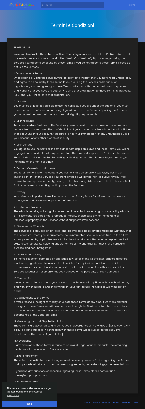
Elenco (135, 402)
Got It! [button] (29, 404)
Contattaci (126, 402)
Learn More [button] (13, 395)
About (87, 402)
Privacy (115, 402)
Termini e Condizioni (101, 402)
